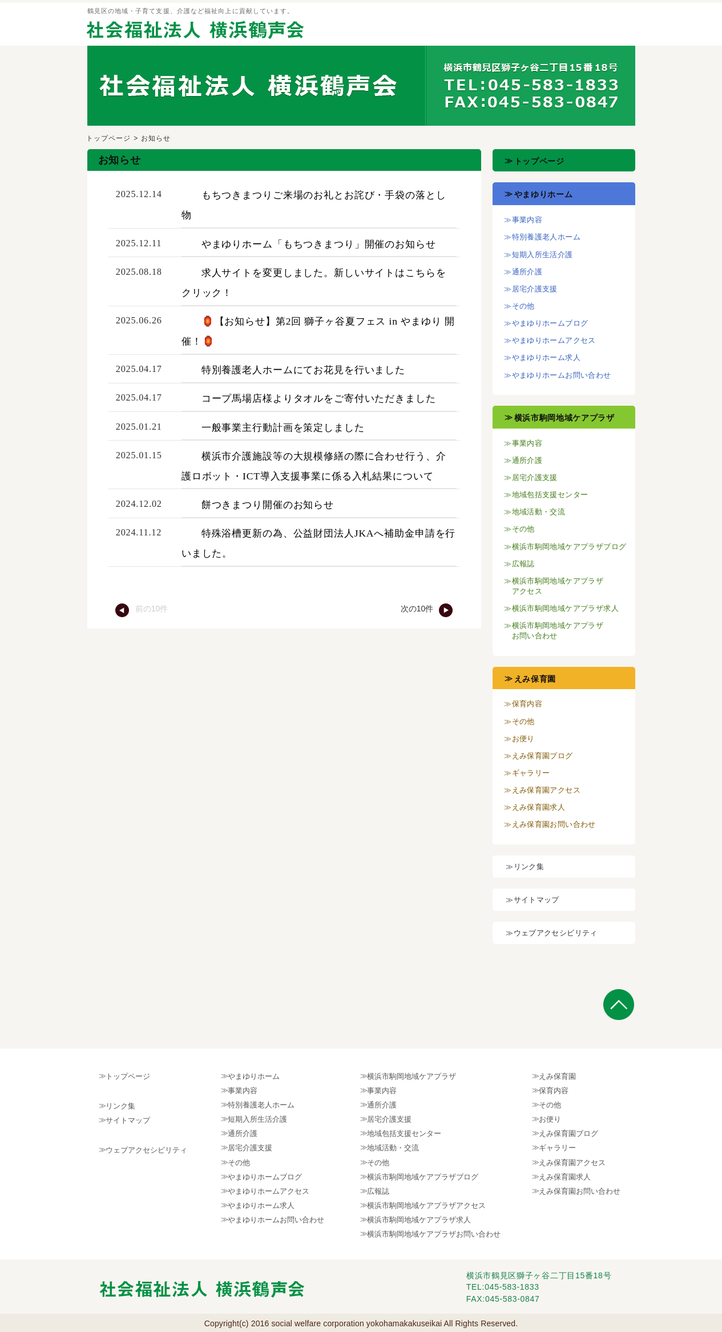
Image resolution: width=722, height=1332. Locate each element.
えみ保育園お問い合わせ (554, 824)
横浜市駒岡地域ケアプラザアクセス (426, 1205)
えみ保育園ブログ (542, 755)
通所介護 (527, 271)
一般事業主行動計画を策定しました (283, 427)
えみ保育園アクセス (546, 790)
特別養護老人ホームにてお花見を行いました (303, 369)
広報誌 (523, 563)
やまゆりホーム (543, 194)
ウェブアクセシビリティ (556, 933)
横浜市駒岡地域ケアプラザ (564, 417)
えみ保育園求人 (539, 807)
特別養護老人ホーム (546, 237)
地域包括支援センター (550, 494)
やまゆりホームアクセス (554, 340)
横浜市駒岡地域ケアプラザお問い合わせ (434, 1234)
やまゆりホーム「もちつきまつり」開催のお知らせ (318, 244)
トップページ (108, 138)
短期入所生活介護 (542, 254)
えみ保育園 (535, 678)
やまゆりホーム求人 (546, 357)
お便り (523, 738)
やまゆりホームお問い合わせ (561, 375)
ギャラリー (531, 773)
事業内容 (527, 219)
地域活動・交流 (539, 511)
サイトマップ (536, 899)
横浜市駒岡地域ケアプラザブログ (569, 546)
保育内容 (527, 703)
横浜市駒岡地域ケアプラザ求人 (565, 608)
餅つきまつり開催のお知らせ (267, 504)
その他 (523, 306)
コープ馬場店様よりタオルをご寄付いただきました (318, 398)
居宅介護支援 (535, 289)
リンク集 (529, 866)
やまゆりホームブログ (550, 323)
